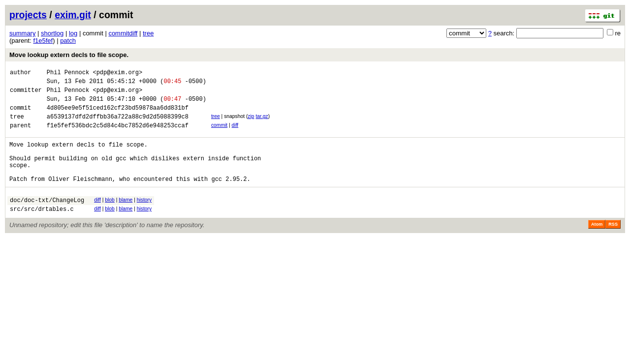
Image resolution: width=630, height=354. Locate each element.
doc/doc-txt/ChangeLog (47, 220)
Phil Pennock (68, 73)
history (144, 219)
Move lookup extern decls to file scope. (68, 55)
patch (68, 40)
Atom (596, 246)
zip (251, 123)
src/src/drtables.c (42, 231)
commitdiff (122, 33)
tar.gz (261, 123)
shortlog (52, 33)
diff (235, 134)
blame (125, 219)
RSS (613, 246)
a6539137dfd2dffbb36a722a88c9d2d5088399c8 (118, 125)
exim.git (73, 14)
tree (148, 33)
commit (219, 134)
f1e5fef (43, 40)
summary (22, 33)
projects (28, 14)
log (73, 33)
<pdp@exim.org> (117, 73)
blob (110, 219)
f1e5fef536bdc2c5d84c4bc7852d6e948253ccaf (118, 135)
